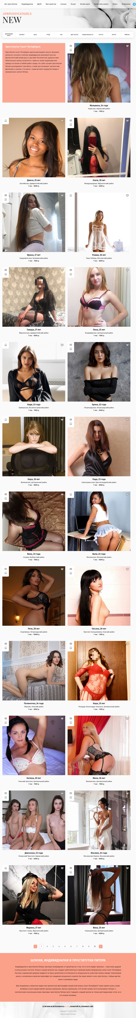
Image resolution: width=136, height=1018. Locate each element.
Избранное (126, 4)
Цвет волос (74, 34)
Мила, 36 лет (99, 778)
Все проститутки (11, 4)
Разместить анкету (101, 4)
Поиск (115, 4)
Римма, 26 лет (99, 255)
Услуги (101, 34)
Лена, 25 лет (99, 330)
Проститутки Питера (68, 1014)
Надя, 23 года (33, 404)
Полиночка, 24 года (34, 703)
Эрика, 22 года (99, 404)
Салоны (63, 4)
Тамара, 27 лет (34, 330)
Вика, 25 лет (99, 928)
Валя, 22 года (98, 554)
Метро (114, 34)
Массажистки (51, 4)
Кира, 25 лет (99, 703)
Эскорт (73, 4)
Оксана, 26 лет (99, 629)
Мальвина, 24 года (99, 105)
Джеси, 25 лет (33, 180)
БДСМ (39, 4)
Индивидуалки (27, 4)
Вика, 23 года (33, 554)
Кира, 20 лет (34, 479)
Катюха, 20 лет (34, 778)
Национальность (87, 34)
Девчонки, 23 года (34, 853)
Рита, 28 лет (34, 629)
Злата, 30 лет (99, 180)
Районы (127, 34)
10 (95, 946)
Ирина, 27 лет (33, 255)
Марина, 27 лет (33, 928)
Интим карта (85, 4)
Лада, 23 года (99, 479)
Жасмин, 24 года (99, 853)
